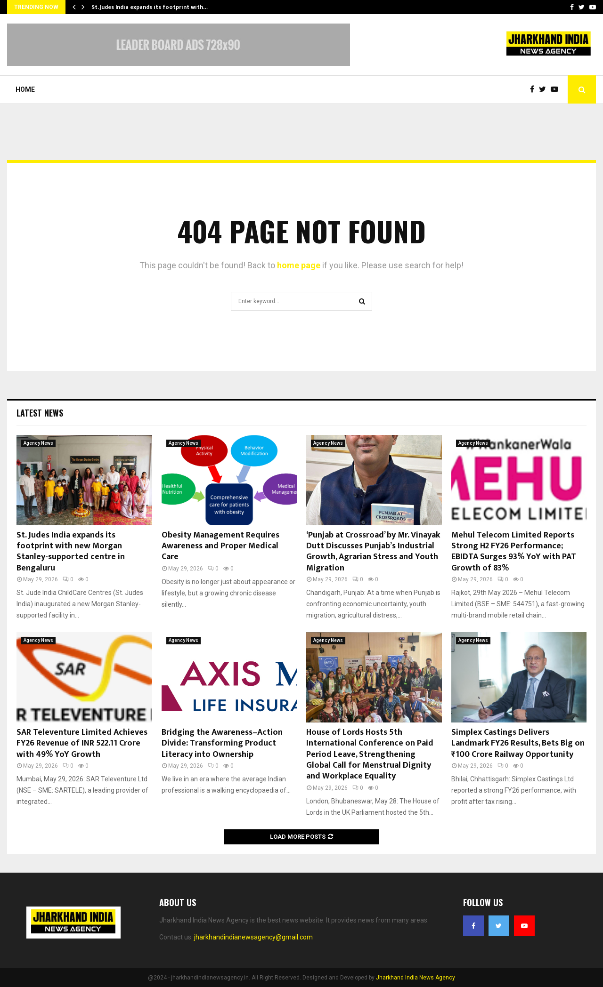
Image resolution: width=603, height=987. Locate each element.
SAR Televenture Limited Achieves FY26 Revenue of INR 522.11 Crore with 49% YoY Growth (81, 743)
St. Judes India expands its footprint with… (149, 7)
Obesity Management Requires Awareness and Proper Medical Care (220, 546)
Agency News (38, 443)
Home (25, 89)
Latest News (39, 413)
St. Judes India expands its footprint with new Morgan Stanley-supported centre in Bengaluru (70, 551)
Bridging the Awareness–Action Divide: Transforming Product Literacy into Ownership (222, 743)
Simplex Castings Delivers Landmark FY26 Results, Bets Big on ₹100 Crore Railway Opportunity (518, 743)
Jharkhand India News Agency (415, 977)
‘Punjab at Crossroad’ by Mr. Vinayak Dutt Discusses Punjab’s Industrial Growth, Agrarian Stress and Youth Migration (373, 551)
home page (298, 265)
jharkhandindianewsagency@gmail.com (253, 937)
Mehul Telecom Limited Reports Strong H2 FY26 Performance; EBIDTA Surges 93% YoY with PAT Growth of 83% (513, 551)
